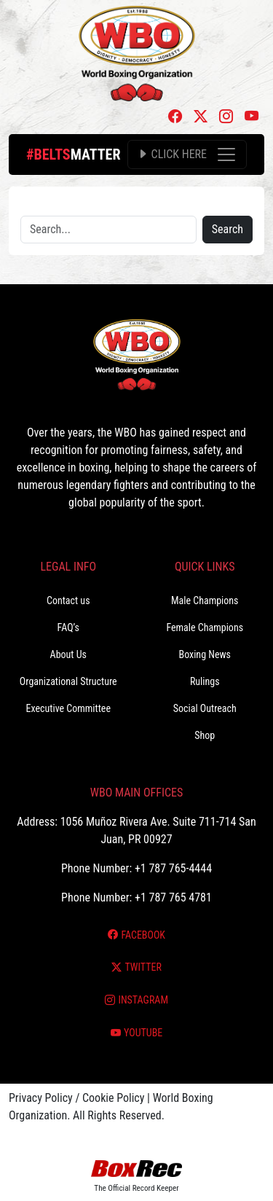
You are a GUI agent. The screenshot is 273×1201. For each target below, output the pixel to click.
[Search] (108, 229)
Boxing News (204, 654)
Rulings (205, 681)
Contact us (68, 600)
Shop (204, 735)
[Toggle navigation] (187, 154)
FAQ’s (68, 627)
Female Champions (204, 627)
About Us (68, 654)
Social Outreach (205, 708)
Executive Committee (68, 708)
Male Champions (205, 600)
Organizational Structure (68, 681)
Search (227, 229)
